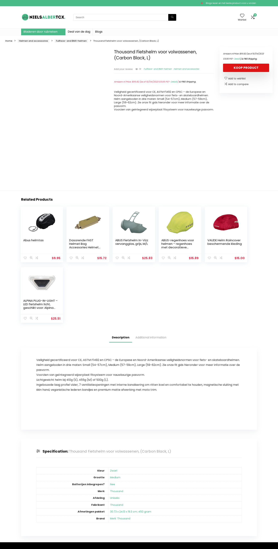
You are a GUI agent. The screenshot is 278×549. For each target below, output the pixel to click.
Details (174, 81)
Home (8, 41)
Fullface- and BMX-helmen (71, 41)
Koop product (246, 68)
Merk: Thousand (120, 458)
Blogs (98, 32)
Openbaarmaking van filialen (154, 511)
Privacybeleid (148, 499)
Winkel (106, 504)
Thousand (116, 431)
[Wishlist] (242, 16)
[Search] (172, 17)
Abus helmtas (33, 240)
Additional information (150, 277)
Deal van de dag (79, 32)
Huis (104, 499)
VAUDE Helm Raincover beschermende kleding (194, 245)
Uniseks (114, 437)
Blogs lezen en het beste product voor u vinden (231, 3)
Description (120, 277)
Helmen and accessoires (33, 41)
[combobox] (220, 500)
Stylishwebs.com (56, 543)
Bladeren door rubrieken (40, 32)
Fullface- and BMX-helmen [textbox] (219, 500)
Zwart (113, 410)
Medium (115, 417)
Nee (112, 424)
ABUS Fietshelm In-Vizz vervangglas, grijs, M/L (117, 243)
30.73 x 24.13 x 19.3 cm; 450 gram (130, 451)
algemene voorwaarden (155, 504)
